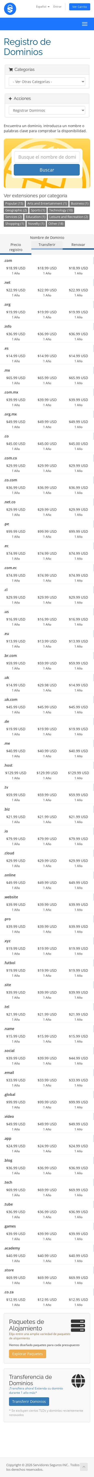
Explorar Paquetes (27, 1353)
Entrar (57, 6)
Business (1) (79, 203)
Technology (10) (61, 210)
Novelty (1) (36, 223)
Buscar (47, 170)
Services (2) (13, 217)
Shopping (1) (14, 223)
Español (43, 6)
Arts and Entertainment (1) (47, 203)
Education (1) (35, 217)
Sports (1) (38, 210)
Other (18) (55, 223)
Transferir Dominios (29, 1401)
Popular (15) (14, 203)
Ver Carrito (79, 7)
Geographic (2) (16, 210)
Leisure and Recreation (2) (68, 217)
